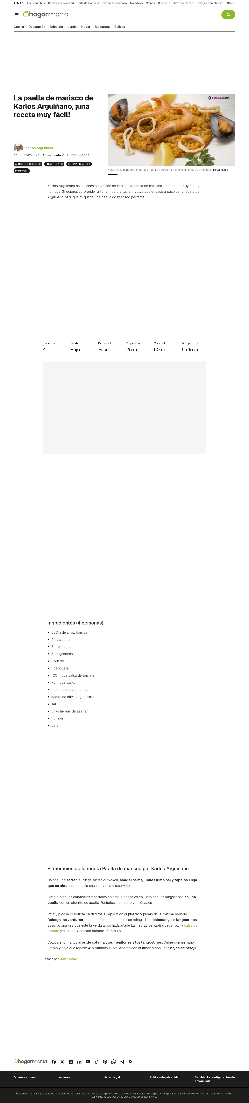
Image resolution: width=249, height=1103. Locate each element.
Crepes (150, 3)
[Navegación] (16, 14)
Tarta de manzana (88, 3)
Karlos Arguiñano (39, 148)
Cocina (19, 27)
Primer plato (54, 164)
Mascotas (102, 27)
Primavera (21, 170)
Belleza (119, 27)
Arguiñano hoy (36, 3)
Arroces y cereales (28, 164)
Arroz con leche (183, 3)
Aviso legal (112, 1077)
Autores (64, 1077)
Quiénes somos (25, 1077)
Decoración (37, 27)
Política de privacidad (164, 1077)
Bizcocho (164, 3)
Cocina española (79, 164)
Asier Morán (69, 959)
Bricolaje (56, 27)
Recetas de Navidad (61, 3)
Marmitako (136, 3)
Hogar (85, 27)
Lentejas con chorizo (209, 3)
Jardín (72, 27)
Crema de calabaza (115, 3)
